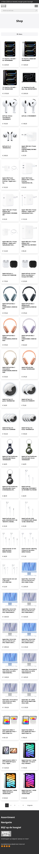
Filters (19, 34)
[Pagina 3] (15, 805)
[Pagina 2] (11, 805)
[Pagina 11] (23, 805)
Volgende (30, 805)
